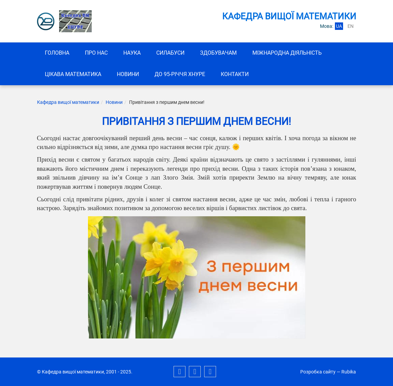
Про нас (96, 53)
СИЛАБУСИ (170, 53)
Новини (128, 74)
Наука (132, 53)
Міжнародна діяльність (287, 53)
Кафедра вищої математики (68, 102)
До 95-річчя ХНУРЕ (180, 74)
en (350, 26)
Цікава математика (73, 74)
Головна (57, 53)
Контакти (235, 74)
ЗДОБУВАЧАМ (218, 53)
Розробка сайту (318, 371)
